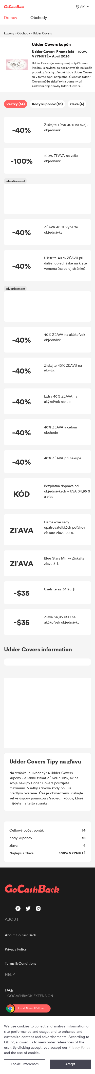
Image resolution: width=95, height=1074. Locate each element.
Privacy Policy (16, 949)
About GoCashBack (20, 935)
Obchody (23, 33)
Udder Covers (42, 33)
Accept (70, 1064)
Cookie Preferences (25, 1064)
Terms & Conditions (20, 963)
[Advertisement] (47, 713)
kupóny (9, 33)
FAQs (9, 990)
